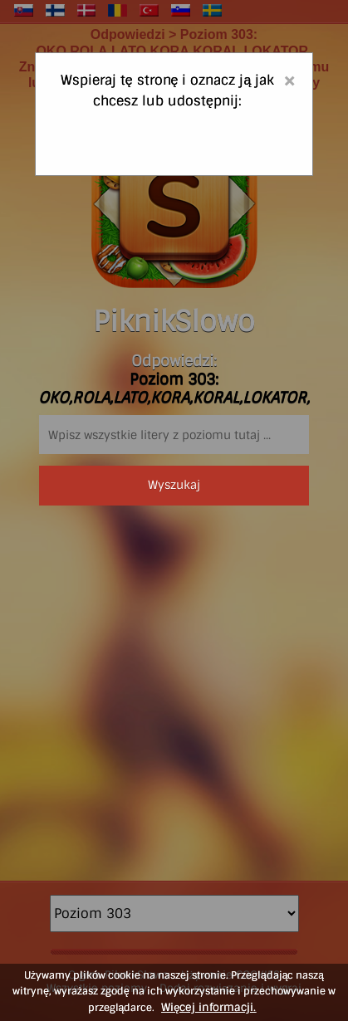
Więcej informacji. (208, 1007)
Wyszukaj (174, 484)
